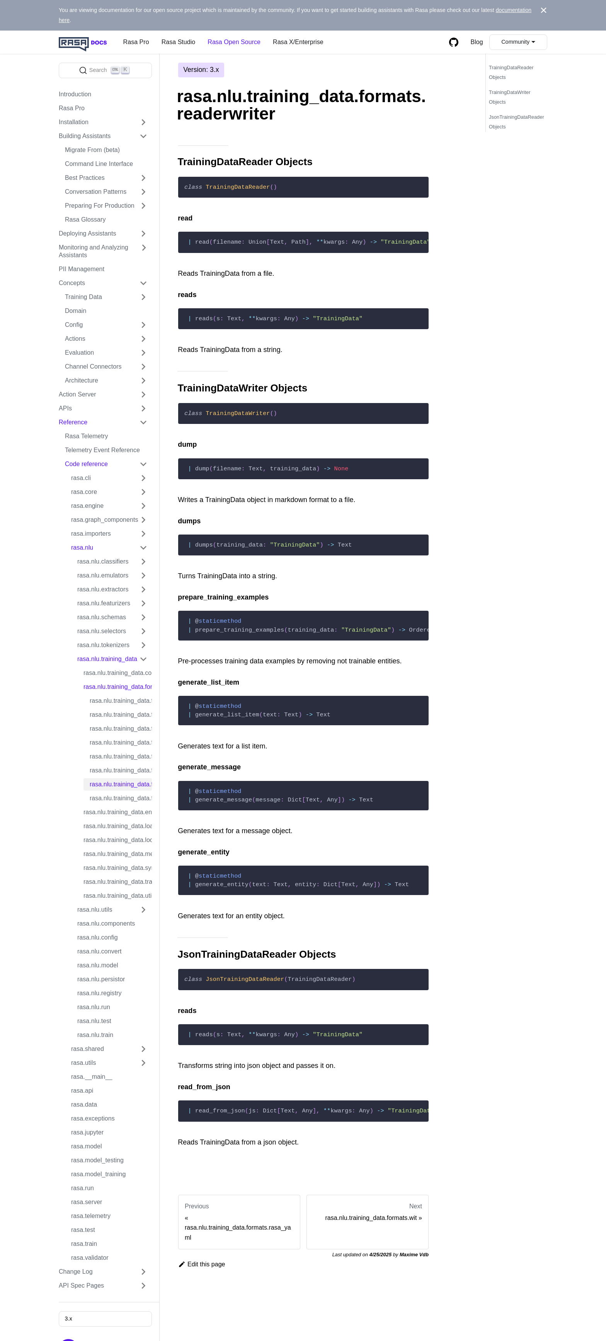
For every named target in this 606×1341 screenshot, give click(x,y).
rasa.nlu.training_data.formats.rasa (121, 756)
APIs (65, 408)
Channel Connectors (93, 366)
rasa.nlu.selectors (101, 631)
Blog (477, 42)
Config (74, 324)
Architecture (81, 380)
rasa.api (82, 1090)
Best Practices (85, 177)
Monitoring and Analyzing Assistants (93, 251)
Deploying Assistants (87, 233)
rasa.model (86, 1146)
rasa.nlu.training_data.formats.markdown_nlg (121, 742)
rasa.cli (81, 478)
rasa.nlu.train (95, 1035)
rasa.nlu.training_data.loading (117, 826)
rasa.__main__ (91, 1076)
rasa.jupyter (87, 1132)
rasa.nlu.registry (99, 993)
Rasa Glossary (85, 219)
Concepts (72, 283)
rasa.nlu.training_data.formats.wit (121, 798)
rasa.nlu (82, 547)
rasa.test (83, 1230)
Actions (75, 338)
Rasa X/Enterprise (298, 42)
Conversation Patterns (95, 191)
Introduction (75, 94)
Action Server (77, 394)
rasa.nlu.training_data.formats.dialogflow (121, 700)
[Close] (543, 10)
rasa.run (82, 1188)
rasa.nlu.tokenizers (103, 645)
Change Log (76, 1271)
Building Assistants (85, 136)
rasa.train (84, 1243)
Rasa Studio (179, 42)
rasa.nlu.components (106, 923)
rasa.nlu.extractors (102, 589)
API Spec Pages (81, 1285)
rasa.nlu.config (97, 937)
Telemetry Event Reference (102, 450)
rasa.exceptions (93, 1118)
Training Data (83, 297)
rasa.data (84, 1104)
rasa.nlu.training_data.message (117, 854)
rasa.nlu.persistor (101, 979)
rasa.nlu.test (94, 1021)
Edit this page (201, 1264)
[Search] (105, 70)
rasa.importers (91, 533)
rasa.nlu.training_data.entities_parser (117, 812)
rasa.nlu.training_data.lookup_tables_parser (117, 840)
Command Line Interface (99, 164)
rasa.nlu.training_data (107, 659)
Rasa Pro (136, 42)
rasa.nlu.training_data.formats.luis (121, 714)
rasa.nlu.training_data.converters (117, 673)
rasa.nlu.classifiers (102, 561)
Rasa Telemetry (86, 436)
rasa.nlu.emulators (102, 575)
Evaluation (79, 352)
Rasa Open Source (234, 42)
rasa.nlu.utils (94, 909)
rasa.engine (87, 505)
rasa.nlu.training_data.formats (117, 686)
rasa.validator (90, 1257)
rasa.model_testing (97, 1160)
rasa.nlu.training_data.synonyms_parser (117, 867)
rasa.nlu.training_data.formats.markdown (121, 728)
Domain (75, 310)
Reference (73, 422)
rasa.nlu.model (97, 965)
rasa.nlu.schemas (101, 617)
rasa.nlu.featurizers (103, 603)
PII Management (81, 269)
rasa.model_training (98, 1174)
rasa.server (86, 1202)
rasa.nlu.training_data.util (117, 895)
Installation (74, 122)
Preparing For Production (99, 205)
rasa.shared (87, 1048)
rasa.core (84, 492)
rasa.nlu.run (93, 1007)
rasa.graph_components (104, 519)
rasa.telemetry (91, 1216)
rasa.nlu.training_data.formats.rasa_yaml (121, 770)
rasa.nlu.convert (99, 951)
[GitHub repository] (454, 42)
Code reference (86, 464)
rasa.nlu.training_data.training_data (117, 881)
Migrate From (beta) (92, 150)
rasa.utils (83, 1062)
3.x (68, 1318)
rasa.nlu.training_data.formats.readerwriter (121, 784)
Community (515, 42)
